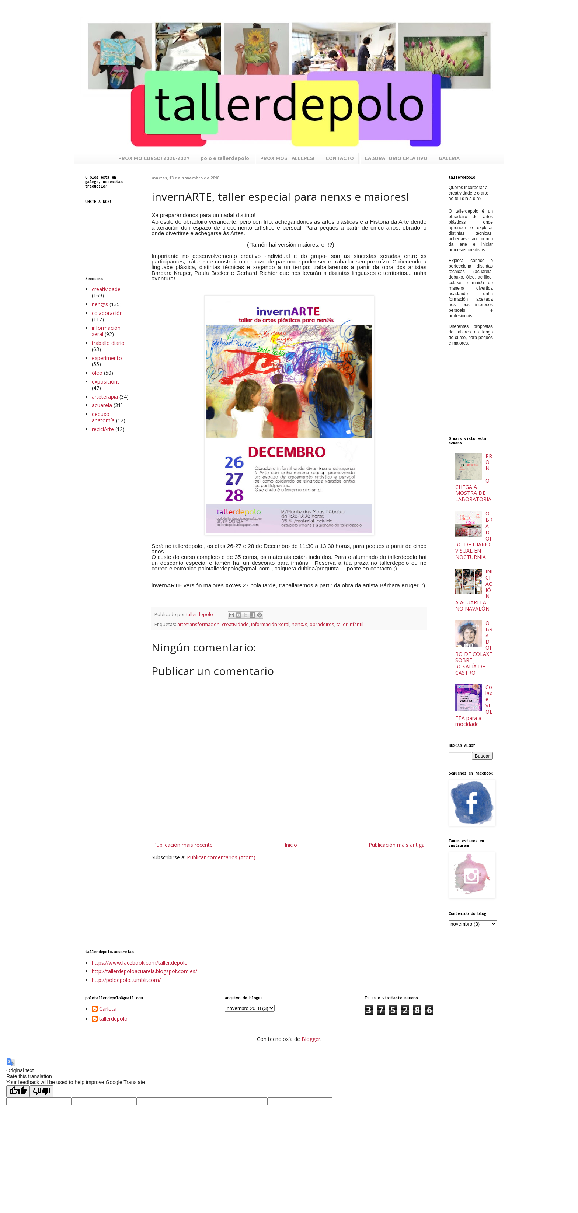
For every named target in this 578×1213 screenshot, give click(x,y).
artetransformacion (198, 624)
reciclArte (103, 429)
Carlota (107, 1009)
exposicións (106, 381)
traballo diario (108, 342)
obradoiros (322, 624)
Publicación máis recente (183, 844)
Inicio (291, 844)
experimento (107, 357)
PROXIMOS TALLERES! (287, 158)
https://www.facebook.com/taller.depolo (140, 962)
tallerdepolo (113, 1019)
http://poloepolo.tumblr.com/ (126, 979)
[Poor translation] (41, 1091)
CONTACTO (339, 158)
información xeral (270, 624)
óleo (97, 372)
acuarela (102, 405)
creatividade (235, 624)
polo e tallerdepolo (225, 158)
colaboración (107, 313)
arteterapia (105, 396)
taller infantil (350, 624)
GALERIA (449, 158)
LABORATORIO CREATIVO (396, 158)
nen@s (299, 624)
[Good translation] (18, 1091)
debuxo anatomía (103, 417)
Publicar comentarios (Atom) (221, 857)
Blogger (311, 1038)
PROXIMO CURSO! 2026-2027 (153, 158)
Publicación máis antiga (397, 844)
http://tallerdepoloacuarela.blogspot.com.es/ (144, 971)
